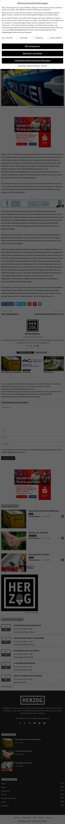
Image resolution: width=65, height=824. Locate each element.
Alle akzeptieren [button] (32, 46)
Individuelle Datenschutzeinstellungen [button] (32, 60)
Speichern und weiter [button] (32, 53)
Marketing (37, 38)
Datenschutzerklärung (18, 30)
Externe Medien (54, 38)
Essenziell (7, 38)
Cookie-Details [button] (22, 66)
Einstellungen (7, 32)
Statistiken (22, 38)
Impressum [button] (44, 66)
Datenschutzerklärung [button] (33, 66)
